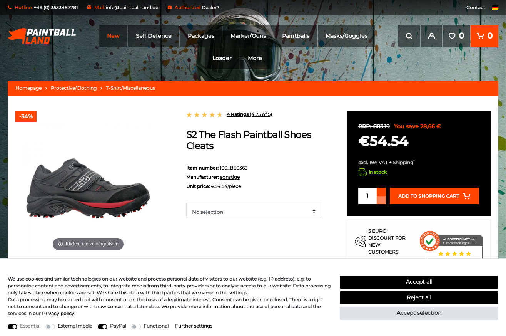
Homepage (28, 88)
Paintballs (295, 35)
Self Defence (154, 35)
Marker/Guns (248, 35)
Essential (30, 326)
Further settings (193, 326)
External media (75, 326)
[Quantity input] (367, 196)
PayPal (118, 326)
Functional (156, 326)
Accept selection (419, 312)
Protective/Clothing (74, 88)
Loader (222, 58)
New (113, 35)
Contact (475, 7)
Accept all (419, 281)
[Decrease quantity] (381, 200)
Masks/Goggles (346, 35)
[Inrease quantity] (381, 192)
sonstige (230, 177)
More (255, 58)
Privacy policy (58, 313)
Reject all (419, 297)
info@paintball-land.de (132, 7)
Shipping (403, 162)
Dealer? (210, 7)
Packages (201, 35)
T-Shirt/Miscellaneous (130, 88)
